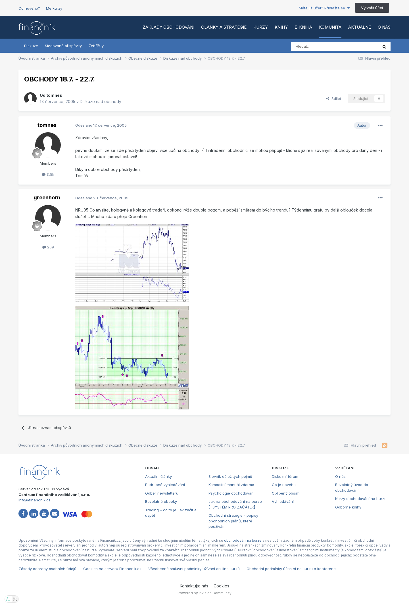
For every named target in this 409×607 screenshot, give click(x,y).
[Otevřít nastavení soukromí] (8, 599)
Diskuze (31, 45)
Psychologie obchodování (231, 493)
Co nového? (29, 8)
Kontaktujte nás (194, 585)
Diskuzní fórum (285, 476)
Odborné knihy (348, 507)
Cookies (221, 585)
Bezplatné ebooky (161, 501)
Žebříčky (96, 45)
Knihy (281, 27)
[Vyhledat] (319, 46)
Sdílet (333, 98)
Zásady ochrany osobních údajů (47, 568)
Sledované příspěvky (63, 45)
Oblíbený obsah (286, 493)
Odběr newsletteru (161, 493)
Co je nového (284, 484)
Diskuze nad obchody (100, 101)
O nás (384, 27)
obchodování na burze (243, 540)
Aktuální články (158, 476)
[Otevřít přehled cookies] (15, 599)
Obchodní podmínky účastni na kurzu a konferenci (292, 568)
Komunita (330, 27)
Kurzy (260, 27)
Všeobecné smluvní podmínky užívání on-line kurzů (194, 568)
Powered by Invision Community (204, 593)
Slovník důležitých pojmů (230, 476)
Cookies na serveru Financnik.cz (112, 568)
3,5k (48, 174)
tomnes (54, 95)
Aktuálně (359, 27)
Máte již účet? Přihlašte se (324, 8)
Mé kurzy (54, 8)
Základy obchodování (168, 27)
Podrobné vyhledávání (165, 484)
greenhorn (47, 197)
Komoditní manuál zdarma (231, 484)
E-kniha (303, 27)
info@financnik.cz (34, 500)
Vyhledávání (283, 501)
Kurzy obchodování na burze (361, 498)
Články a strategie (224, 27)
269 (48, 247)
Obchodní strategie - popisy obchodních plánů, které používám (233, 521)
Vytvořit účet (372, 7)
